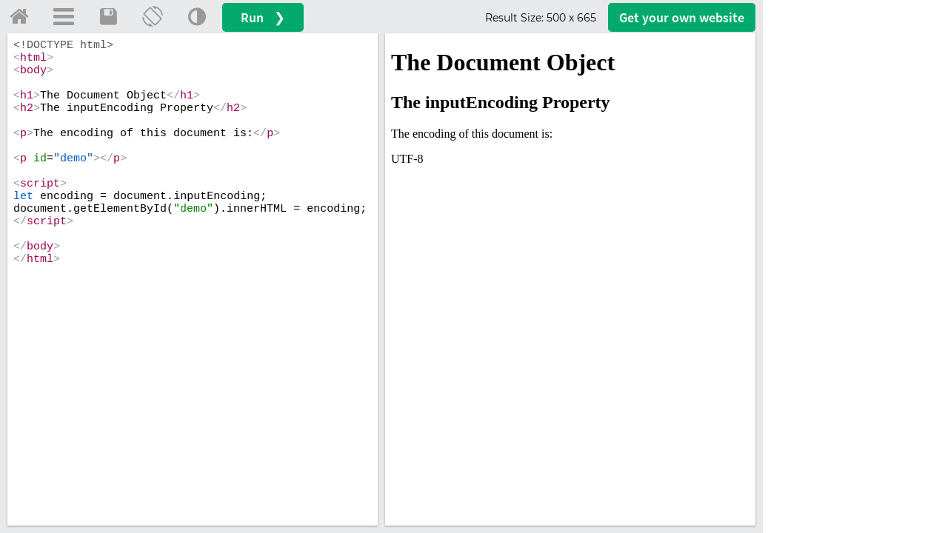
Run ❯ (263, 17)
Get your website (681, 17)
